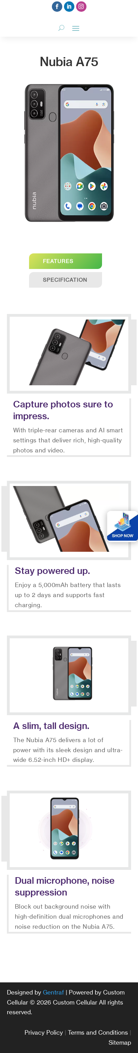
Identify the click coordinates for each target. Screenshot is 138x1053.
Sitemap (120, 1042)
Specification (65, 280)
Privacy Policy (44, 1032)
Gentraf (53, 992)
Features (58, 261)
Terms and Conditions (98, 1032)
